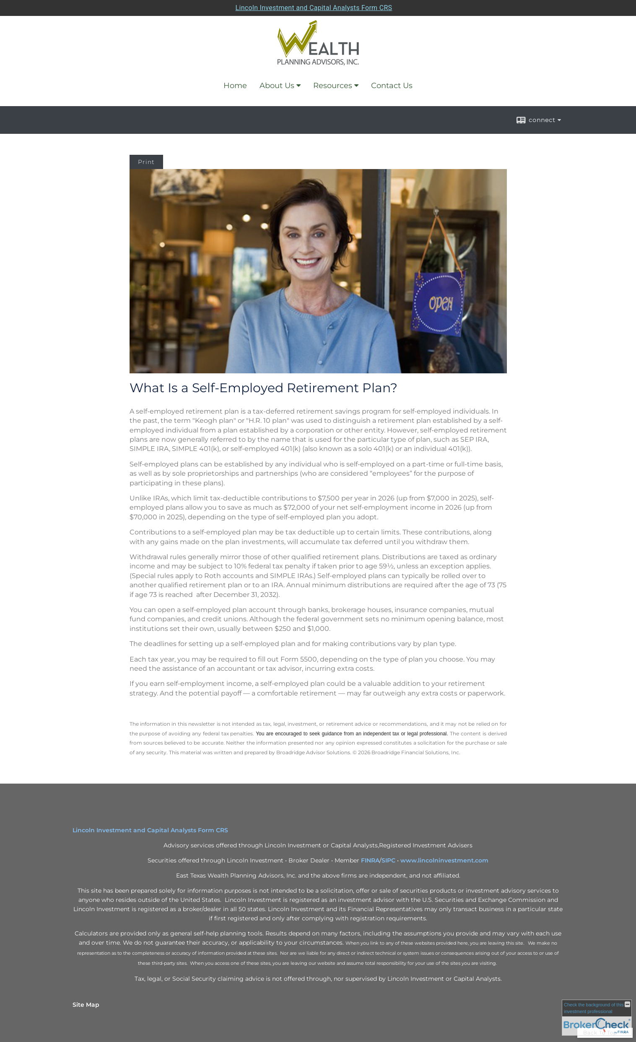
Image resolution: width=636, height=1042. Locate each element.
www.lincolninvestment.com (444, 860)
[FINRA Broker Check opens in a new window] (597, 1018)
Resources (332, 85)
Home (235, 85)
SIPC (388, 860)
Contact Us (392, 85)
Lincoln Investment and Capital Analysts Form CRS (150, 830)
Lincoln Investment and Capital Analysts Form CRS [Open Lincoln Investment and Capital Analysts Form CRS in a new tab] (314, 8)
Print (146, 162)
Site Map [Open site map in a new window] (86, 1004)
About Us (277, 85)
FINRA (370, 860)
